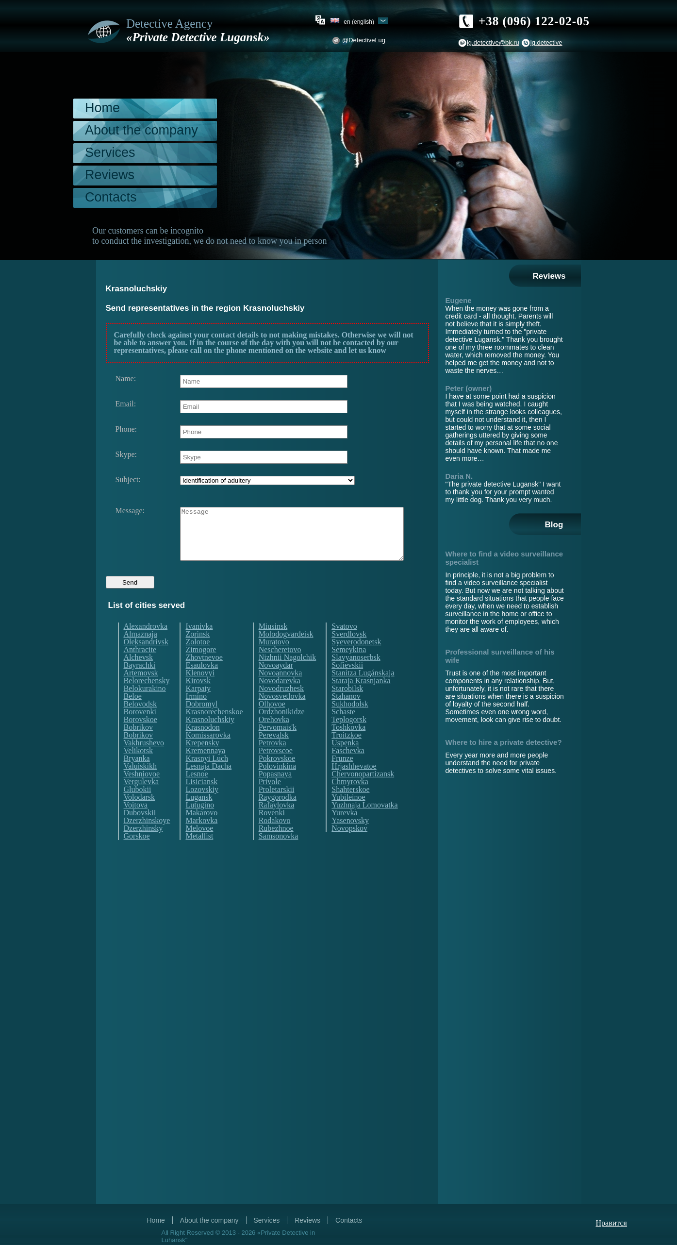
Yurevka (344, 831)
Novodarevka (279, 699)
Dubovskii (140, 831)
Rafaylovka (277, 823)
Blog (554, 524)
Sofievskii (347, 683)
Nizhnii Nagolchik (287, 675)
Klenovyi (200, 691)
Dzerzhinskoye (147, 838)
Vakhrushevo (144, 761)
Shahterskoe (350, 807)
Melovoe (199, 846)
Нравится (611, 1223)
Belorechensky (147, 699)
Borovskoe (140, 737)
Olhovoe (272, 722)
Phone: (126, 429)
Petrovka (272, 761)
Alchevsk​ (138, 675)
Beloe (133, 714)
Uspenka (345, 761)
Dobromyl (201, 722)
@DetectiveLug (363, 40)
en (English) (359, 21)
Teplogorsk (348, 737)
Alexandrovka (146, 644)
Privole (270, 800)
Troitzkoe (346, 753)
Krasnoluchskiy (209, 737)
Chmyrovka (349, 800)
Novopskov (349, 846)
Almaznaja (140, 652)
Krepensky (202, 761)
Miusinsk (273, 644)
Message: (130, 511)
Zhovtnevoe (203, 675)
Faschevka (347, 769)
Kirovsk (198, 699)
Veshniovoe (142, 792)
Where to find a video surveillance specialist (504, 558)
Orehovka (274, 737)
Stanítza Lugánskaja (362, 691)
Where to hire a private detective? (504, 742)
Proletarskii (277, 807)
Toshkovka (348, 745)
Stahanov (346, 714)
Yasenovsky (350, 838)
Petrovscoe (276, 769)
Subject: (128, 480)
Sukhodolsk (349, 722)
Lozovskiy (201, 807)
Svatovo (344, 644)
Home (102, 108)
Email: (126, 404)
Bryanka (137, 776)
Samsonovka (278, 854)
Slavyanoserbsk (355, 675)
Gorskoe (137, 854)
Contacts (111, 197)
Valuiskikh (140, 784)
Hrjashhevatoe (353, 784)
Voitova (136, 823)
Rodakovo (275, 838)
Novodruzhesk (281, 706)
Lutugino (199, 823)
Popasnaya (275, 792)
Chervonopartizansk (362, 792)
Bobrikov (138, 745)
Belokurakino (145, 706)
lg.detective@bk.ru (493, 42)
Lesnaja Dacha (208, 784)
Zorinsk (197, 652)
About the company (141, 130)
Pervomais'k (278, 745)
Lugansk (198, 815)
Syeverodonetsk (356, 660)
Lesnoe (196, 792)
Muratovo (274, 660)
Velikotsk (138, 769)
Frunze (342, 776)
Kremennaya (205, 769)
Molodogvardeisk (286, 652)
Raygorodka (278, 815)
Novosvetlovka (282, 714)
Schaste (343, 730)
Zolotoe (197, 660)
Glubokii (137, 807)
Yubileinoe (348, 815)
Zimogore (200, 668)
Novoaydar (276, 683)
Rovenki (272, 831)
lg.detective (546, 42)
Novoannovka (280, 691)
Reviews (109, 175)
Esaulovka (201, 683)
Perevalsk (274, 753)
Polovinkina (277, 784)
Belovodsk (140, 722)
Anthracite (140, 668)
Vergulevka (141, 800)
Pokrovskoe (277, 776)
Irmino (196, 714)
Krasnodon (202, 745)
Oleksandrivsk (146, 660)
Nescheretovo (280, 668)
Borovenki (140, 730)
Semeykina (348, 668)
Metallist (199, 854)
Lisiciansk (201, 800)
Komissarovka (207, 753)
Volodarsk (139, 815)
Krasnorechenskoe (214, 730)
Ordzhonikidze (282, 730)
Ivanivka (199, 644)
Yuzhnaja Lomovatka (364, 823)
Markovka (201, 838)
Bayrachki (140, 683)
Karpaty (198, 706)
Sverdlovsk (348, 652)
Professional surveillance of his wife (500, 656)
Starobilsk (347, 706)
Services (110, 152)
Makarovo (201, 831)
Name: (126, 379)
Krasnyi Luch (206, 776)
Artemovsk (141, 691)
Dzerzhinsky (143, 846)
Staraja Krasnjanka (360, 699)
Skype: (126, 454)
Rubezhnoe (276, 846)
